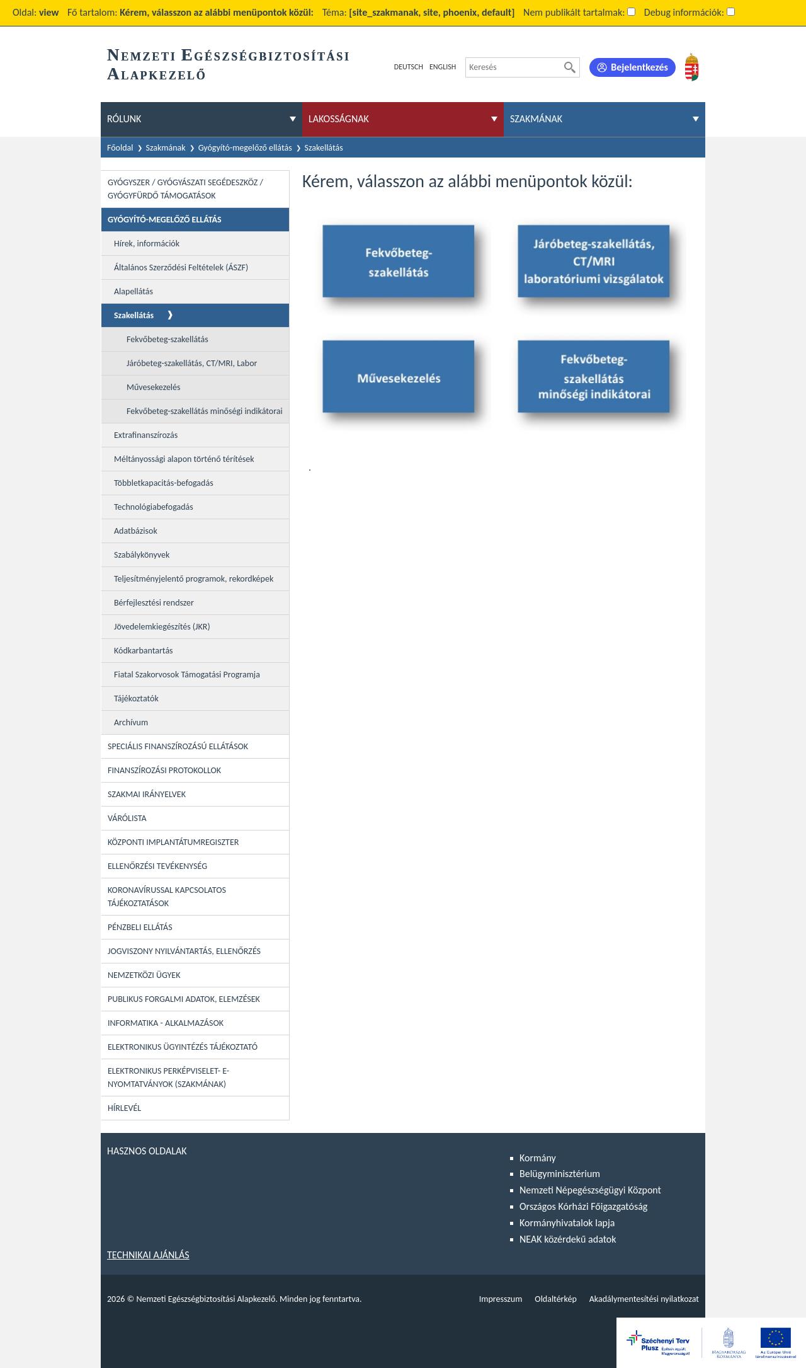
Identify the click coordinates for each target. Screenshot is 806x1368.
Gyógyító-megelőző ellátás (245, 147)
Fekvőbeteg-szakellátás (167, 339)
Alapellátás (133, 291)
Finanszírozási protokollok (164, 770)
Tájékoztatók (136, 698)
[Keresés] (569, 67)
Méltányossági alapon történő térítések (184, 459)
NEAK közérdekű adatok (567, 1239)
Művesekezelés (154, 387)
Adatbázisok (135, 531)
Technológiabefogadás (153, 507)
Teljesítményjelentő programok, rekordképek (193, 578)
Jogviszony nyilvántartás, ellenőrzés (184, 951)
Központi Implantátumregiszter (173, 842)
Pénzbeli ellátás (140, 927)
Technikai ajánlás (148, 1255)
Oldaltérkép (555, 1299)
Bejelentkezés (639, 67)
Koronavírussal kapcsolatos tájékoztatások (167, 897)
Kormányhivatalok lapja (567, 1223)
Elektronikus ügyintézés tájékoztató (183, 1047)
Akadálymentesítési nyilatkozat (644, 1299)
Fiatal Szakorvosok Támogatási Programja (187, 674)
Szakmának (166, 147)
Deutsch (408, 66)
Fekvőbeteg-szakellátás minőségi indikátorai (205, 411)
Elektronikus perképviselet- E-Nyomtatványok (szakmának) (168, 1077)
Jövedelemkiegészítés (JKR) (162, 626)
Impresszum (501, 1299)
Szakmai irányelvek (147, 794)
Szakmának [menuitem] (536, 119)
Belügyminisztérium (559, 1174)
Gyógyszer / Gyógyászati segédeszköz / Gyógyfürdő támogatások (185, 189)
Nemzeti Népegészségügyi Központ (590, 1190)
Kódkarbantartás (143, 650)
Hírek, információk (146, 243)
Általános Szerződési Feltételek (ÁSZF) (181, 267)
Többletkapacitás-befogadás (163, 483)
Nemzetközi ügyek (144, 975)
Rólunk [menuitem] (124, 119)
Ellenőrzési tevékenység (157, 866)
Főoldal (120, 147)
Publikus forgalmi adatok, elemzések (184, 999)
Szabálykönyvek (141, 554)
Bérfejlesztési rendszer (154, 602)
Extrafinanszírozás (146, 435)
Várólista (127, 818)
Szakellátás (324, 147)
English (442, 66)
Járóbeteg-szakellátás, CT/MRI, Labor (192, 363)
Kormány (537, 1158)
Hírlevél (124, 1108)
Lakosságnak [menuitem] (339, 119)
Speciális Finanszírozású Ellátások (178, 746)
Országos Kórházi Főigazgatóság (583, 1206)
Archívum (131, 722)
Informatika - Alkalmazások (166, 1023)
